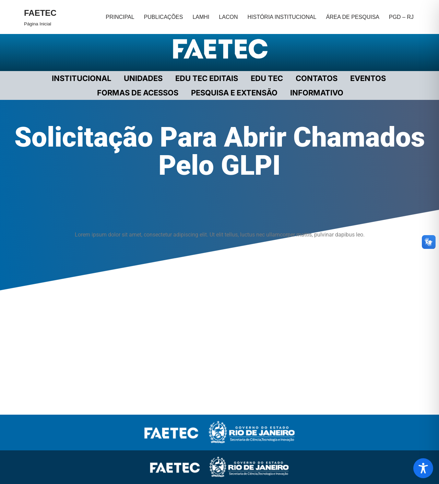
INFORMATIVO (316, 92)
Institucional (81, 78)
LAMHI (200, 17)
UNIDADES (143, 78)
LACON (228, 17)
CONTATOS (316, 78)
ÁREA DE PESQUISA (352, 17)
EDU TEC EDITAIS (206, 78)
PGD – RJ (401, 17)
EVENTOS (368, 78)
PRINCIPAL (120, 17)
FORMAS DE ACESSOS (137, 92)
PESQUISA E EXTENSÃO (234, 92)
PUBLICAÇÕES (163, 17)
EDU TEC (267, 78)
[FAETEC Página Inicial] (40, 17)
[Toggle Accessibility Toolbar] (423, 468)
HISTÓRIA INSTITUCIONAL (281, 17)
